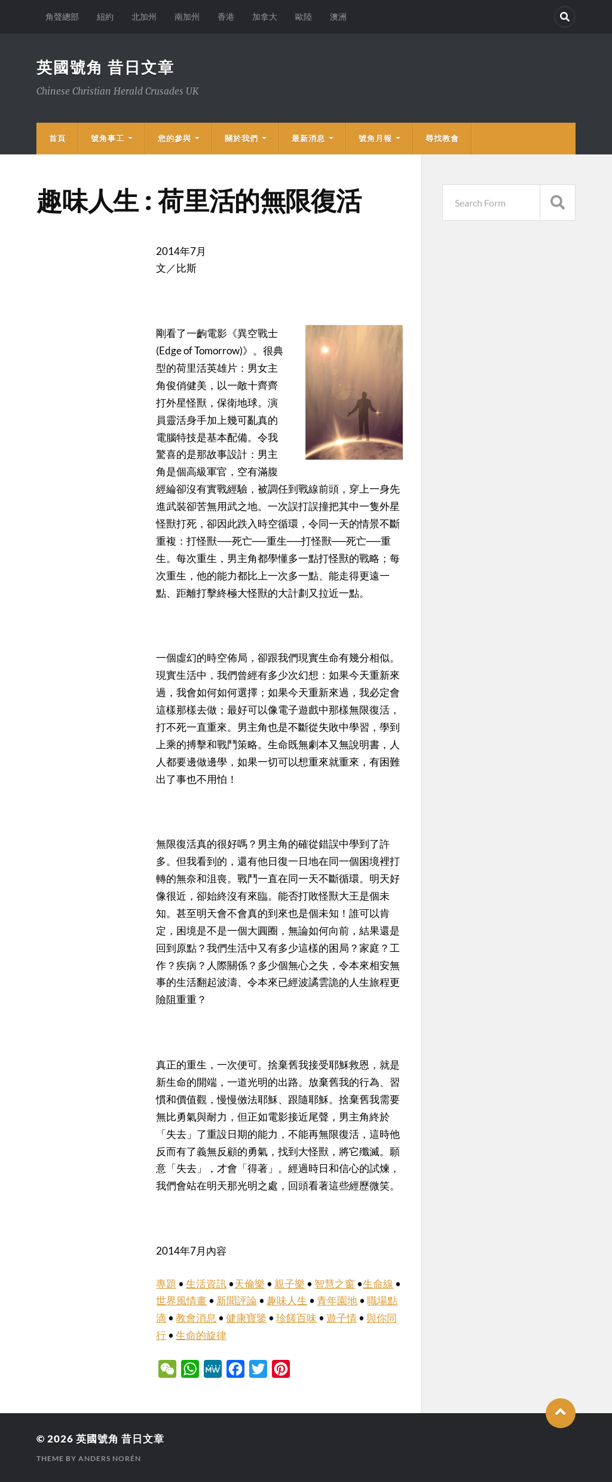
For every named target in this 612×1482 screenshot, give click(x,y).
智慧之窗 (334, 1283)
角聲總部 (62, 16)
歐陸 (303, 16)
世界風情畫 (181, 1300)
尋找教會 (442, 138)
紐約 (105, 16)
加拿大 (264, 16)
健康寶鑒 (246, 1317)
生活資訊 (206, 1283)
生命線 (378, 1283)
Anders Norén (109, 1458)
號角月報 (375, 138)
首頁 (57, 138)
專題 (166, 1283)
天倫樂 (249, 1283)
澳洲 (338, 16)
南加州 (187, 16)
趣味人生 (287, 1300)
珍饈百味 (296, 1317)
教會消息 (196, 1317)
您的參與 (174, 138)
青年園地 (337, 1300)
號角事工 (107, 138)
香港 (226, 16)
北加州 (144, 16)
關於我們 (241, 138)
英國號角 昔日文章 (105, 67)
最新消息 (308, 138)
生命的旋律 (201, 1335)
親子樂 (289, 1283)
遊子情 (341, 1317)
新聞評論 (236, 1300)
